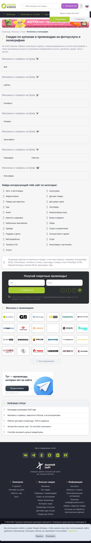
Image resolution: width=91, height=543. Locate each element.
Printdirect (8, 103)
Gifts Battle (23, 317)
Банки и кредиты (55, 217)
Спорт (51, 239)
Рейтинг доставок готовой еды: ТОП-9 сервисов (26, 421)
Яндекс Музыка (83, 339)
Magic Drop (53, 317)
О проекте (16, 486)
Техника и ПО (10, 244)
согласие (14, 299)
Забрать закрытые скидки (74, 506)
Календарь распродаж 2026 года (20, 409)
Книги (7, 212)
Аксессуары (53, 191)
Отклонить (50, 536)
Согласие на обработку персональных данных (74, 510)
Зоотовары (53, 207)
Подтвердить (59, 19)
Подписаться (26, 290)
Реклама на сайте (16, 490)
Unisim (53, 351)
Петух (38, 339)
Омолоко (53, 339)
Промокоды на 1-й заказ (28, 14)
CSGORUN (8, 328)
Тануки (23, 328)
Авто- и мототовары (13, 191)
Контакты (74, 486)
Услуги (23, 32)
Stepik (68, 328)
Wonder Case (83, 328)
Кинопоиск (23, 339)
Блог (16, 497)
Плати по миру (38, 317)
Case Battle (68, 351)
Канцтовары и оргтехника (59, 244)
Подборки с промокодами (45, 493)
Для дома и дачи (55, 201)
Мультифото (9, 139)
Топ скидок (45, 490)
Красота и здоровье (13, 217)
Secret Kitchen (83, 317)
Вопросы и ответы (74, 490)
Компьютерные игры (57, 212)
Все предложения (45, 361)
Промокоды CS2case (45, 507)
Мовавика (68, 339)
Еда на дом (47, 14)
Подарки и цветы (12, 233)
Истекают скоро (45, 504)
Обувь (51, 223)
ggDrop (38, 328)
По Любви (8, 351)
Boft (5, 67)
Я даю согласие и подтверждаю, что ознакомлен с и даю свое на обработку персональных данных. (43, 298)
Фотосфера (9, 176)
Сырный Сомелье (23, 351)
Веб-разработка (11, 239)
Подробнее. (72, 531)
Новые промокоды (46, 500)
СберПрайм (8, 339)
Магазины (15, 32)
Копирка (7, 121)
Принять (39, 536)
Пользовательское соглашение (75, 494)
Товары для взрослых (14, 201)
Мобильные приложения (15, 223)
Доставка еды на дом (45, 511)
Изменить (79, 19)
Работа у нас (16, 493)
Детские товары (55, 196)
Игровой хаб (70, 6)
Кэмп (53, 328)
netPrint (7, 85)
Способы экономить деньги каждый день (23, 432)
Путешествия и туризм (58, 233)
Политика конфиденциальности (74, 500)
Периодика (8, 158)
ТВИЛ (38, 351)
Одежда (8, 228)
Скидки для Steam (45, 514)
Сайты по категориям (45, 497)
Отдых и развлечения (57, 228)
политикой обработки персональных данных (57, 297)
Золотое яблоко (8, 317)
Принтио (35, 158)
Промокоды (9, 14)
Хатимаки (83, 351)
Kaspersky (68, 317)
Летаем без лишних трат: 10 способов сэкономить (27, 426)
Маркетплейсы (11, 196)
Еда (6, 207)
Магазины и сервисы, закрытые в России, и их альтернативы (32, 415)
